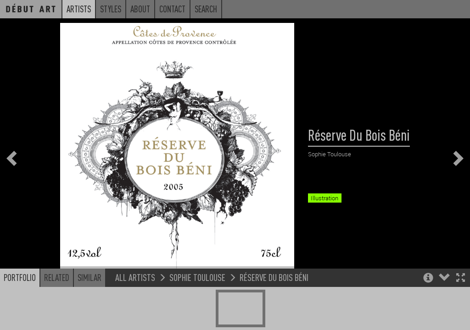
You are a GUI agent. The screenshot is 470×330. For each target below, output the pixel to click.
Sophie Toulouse (197, 298)
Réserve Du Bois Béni (274, 298)
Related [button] (56, 298)
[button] (460, 299)
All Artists (135, 298)
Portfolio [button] (20, 298)
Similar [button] (89, 298)
